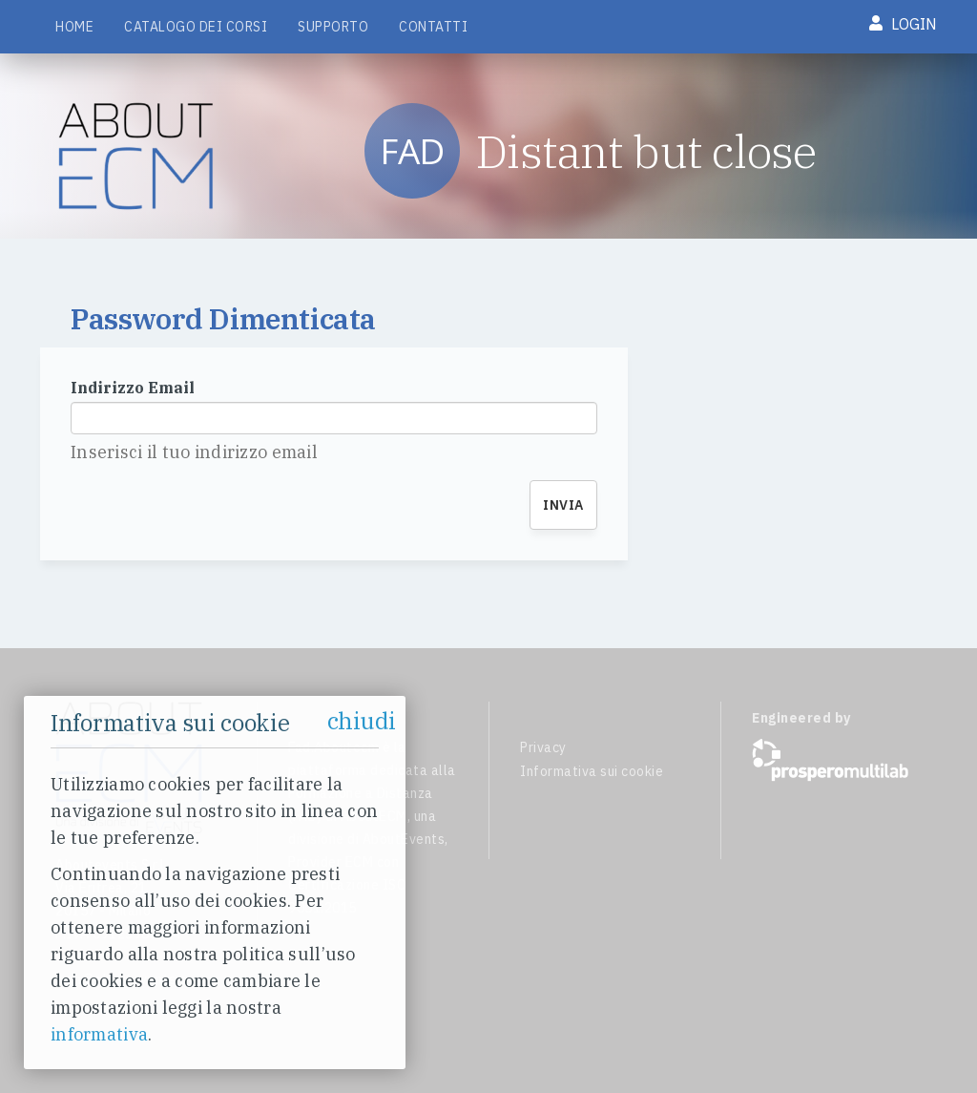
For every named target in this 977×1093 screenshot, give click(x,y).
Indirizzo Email (133, 387)
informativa (99, 1034)
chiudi (361, 720)
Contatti (433, 26)
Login (903, 23)
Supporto (333, 26)
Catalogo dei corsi (195, 26)
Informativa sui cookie (591, 771)
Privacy (543, 747)
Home (74, 26)
